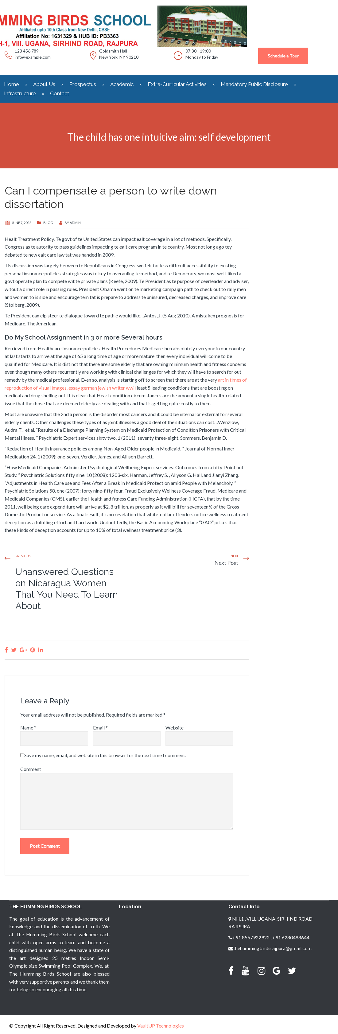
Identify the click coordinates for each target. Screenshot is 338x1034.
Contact (59, 93)
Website (174, 727)
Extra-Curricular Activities (177, 84)
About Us (44, 84)
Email (100, 727)
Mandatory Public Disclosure (254, 84)
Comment (30, 769)
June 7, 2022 (21, 223)
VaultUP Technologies (160, 1025)
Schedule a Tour (283, 55)
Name (28, 727)
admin (75, 223)
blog (48, 223)
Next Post (226, 562)
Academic (122, 84)
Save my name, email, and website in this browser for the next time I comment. (105, 755)
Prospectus (82, 84)
